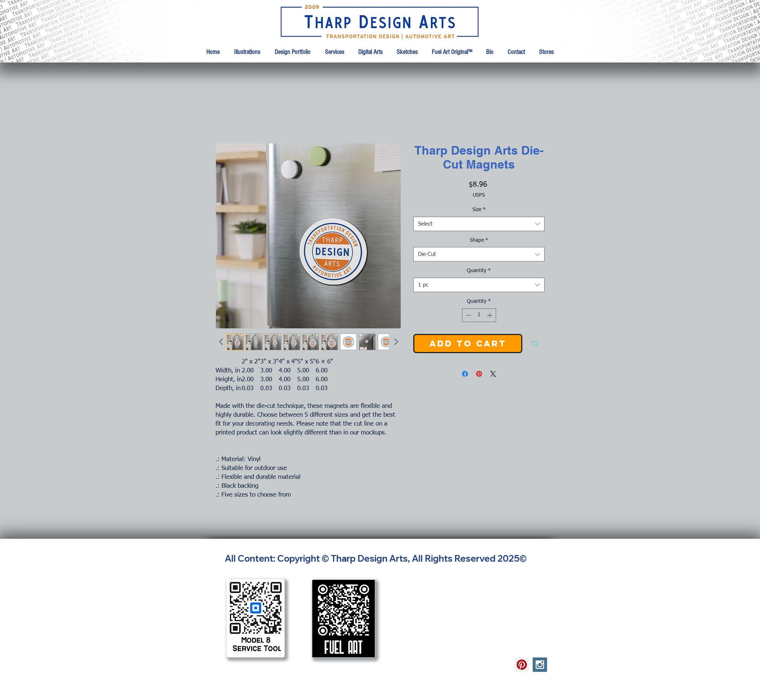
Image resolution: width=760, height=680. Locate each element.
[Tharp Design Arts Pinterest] (522, 664)
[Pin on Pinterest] (479, 373)
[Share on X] (493, 373)
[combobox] (478, 224)
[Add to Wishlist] (534, 343)
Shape (479, 240)
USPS (479, 195)
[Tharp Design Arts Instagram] (540, 664)
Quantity (479, 270)
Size (479, 209)
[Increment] (490, 315)
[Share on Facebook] (465, 373)
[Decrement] (467, 315)
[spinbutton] (479, 315)
